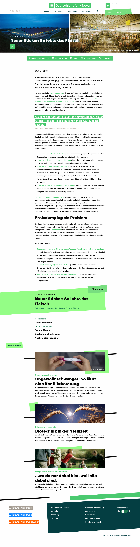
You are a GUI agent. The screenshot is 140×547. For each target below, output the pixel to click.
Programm (72, 11)
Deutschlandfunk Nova (60, 508)
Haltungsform (57, 93)
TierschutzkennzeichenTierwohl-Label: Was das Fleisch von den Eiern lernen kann (70, 249)
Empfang (55, 515)
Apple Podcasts (89, 58)
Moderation (87, 11)
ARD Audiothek (59, 58)
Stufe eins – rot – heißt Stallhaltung (51, 154)
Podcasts (59, 11)
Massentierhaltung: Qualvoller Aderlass (53, 265)
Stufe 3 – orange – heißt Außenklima (52, 166)
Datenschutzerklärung (94, 508)
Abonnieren (105, 58)
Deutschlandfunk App (38, 58)
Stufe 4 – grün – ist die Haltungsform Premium (56, 185)
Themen (46, 11)
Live (109, 12)
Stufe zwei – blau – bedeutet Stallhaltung (54, 160)
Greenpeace (56, 230)
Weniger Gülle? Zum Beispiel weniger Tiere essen (57, 274)
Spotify (74, 58)
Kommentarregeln (92, 518)
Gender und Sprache (93, 522)
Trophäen (55, 518)
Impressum (90, 511)
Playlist (118, 12)
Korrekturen (90, 515)
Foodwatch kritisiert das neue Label (49, 197)
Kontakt (54, 511)
